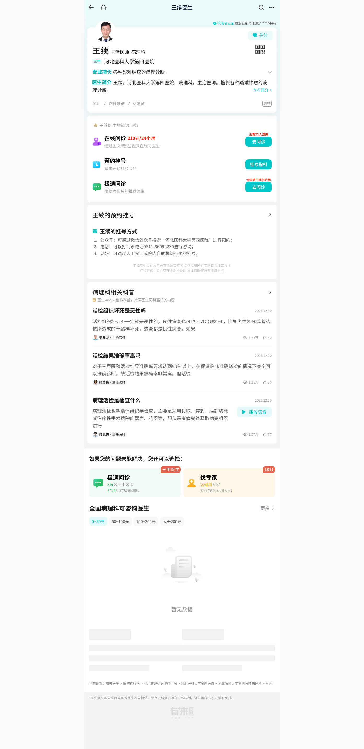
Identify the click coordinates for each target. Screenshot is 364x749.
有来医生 (112, 683)
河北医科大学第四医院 (197, 683)
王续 (268, 683)
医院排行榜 (131, 683)
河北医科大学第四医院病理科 (239, 683)
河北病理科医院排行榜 (160, 683)
